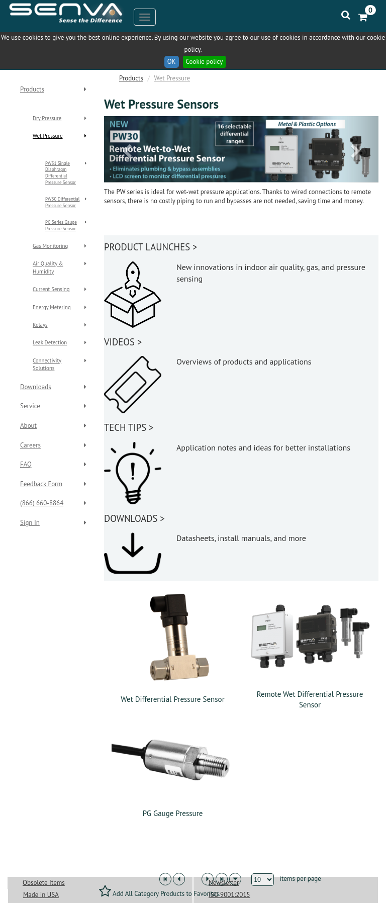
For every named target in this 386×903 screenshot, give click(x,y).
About (28, 425)
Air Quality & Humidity (48, 267)
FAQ (26, 464)
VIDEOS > (123, 342)
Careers (30, 445)
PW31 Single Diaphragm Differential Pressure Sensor (60, 173)
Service (30, 406)
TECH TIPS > (128, 427)
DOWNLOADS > (134, 518)
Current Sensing (51, 289)
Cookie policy (204, 61)
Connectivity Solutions (47, 364)
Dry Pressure (47, 118)
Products (32, 89)
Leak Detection (50, 342)
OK (171, 61)
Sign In (30, 522)
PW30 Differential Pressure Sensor (62, 202)
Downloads (35, 387)
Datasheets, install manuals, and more (241, 538)
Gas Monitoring (50, 245)
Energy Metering (52, 307)
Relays (40, 324)
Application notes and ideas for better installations (263, 447)
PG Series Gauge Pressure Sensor (61, 225)
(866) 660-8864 (41, 503)
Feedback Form (41, 484)
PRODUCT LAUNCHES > (150, 247)
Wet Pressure (48, 135)
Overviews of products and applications (244, 361)
